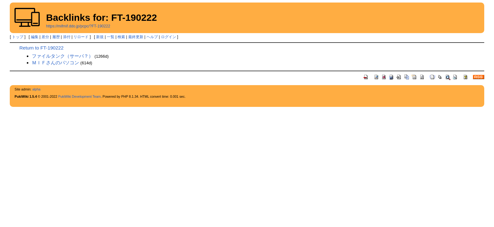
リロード (81, 37)
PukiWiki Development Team (79, 96)
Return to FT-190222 (41, 47)
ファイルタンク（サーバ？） (62, 56)
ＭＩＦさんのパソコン (55, 62)
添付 (67, 37)
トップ (17, 37)
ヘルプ (152, 37)
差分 (45, 37)
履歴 (56, 37)
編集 (34, 37)
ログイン (168, 37)
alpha (36, 89)
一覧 (110, 37)
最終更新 (135, 37)
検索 (121, 37)
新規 (100, 37)
